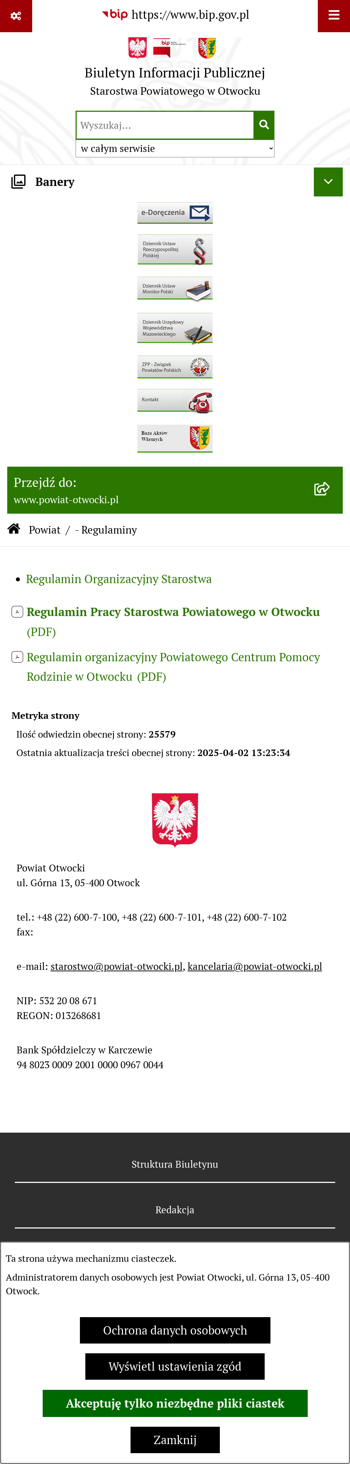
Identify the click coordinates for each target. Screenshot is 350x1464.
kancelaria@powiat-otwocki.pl (255, 966)
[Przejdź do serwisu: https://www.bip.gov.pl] (175, 15)
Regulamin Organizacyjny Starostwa (119, 579)
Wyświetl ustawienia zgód (175, 1366)
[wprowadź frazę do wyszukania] (165, 125)
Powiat (45, 529)
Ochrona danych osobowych (175, 1330)
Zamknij (175, 1440)
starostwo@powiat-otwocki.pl (117, 966)
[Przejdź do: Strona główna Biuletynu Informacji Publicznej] (14, 529)
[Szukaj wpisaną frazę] (264, 125)
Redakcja (175, 1210)
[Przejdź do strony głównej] (175, 70)
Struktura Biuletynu (175, 1164)
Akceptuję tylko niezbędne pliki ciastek (175, 1403)
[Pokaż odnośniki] (16, 16)
